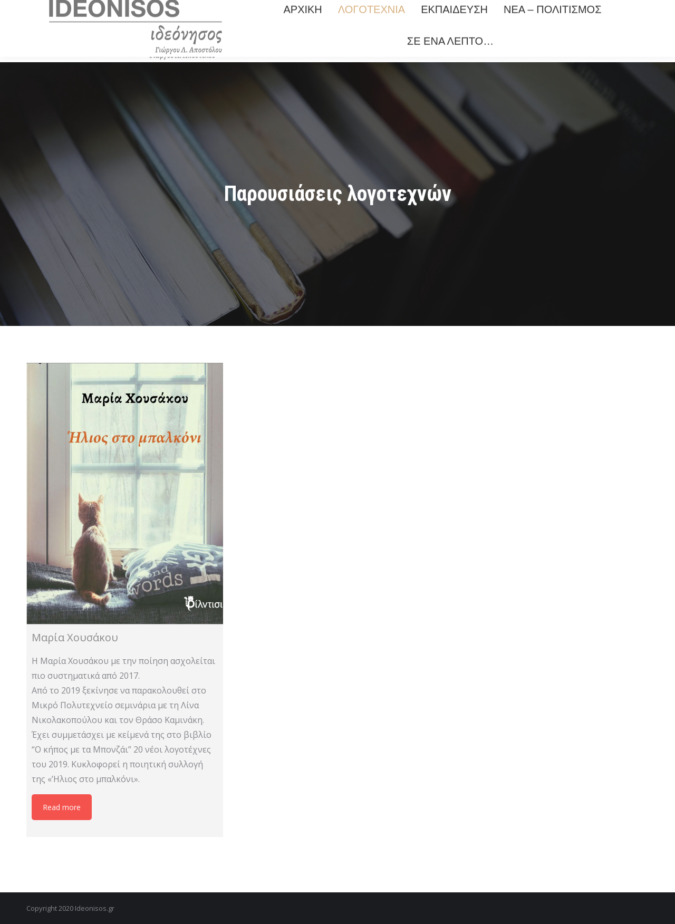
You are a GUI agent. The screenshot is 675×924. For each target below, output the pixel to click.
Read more (62, 807)
